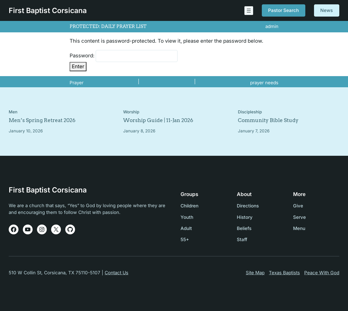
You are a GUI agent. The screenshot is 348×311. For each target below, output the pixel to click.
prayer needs (264, 82)
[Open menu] (248, 10)
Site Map (255, 272)
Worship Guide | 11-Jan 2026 (158, 120)
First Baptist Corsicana (48, 10)
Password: (124, 56)
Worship (131, 111)
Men (13, 111)
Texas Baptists (284, 272)
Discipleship (250, 111)
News (326, 10)
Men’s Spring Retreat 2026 (42, 120)
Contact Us (116, 272)
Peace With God (321, 272)
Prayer (76, 82)
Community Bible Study (268, 120)
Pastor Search (283, 10)
